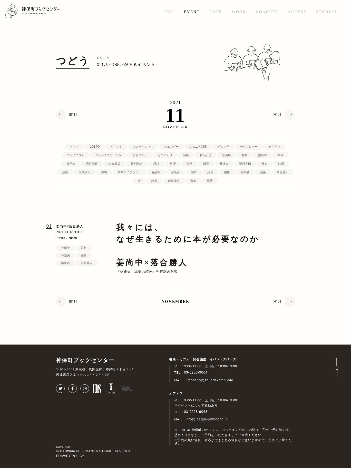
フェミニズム (76, 155)
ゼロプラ (223, 146)
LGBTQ (95, 146)
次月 (277, 115)
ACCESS (297, 12)
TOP (169, 12)
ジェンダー (171, 146)
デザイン (274, 146)
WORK (239, 12)
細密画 (175, 172)
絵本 (194, 172)
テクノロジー (249, 146)
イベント (116, 146)
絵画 (210, 172)
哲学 (244, 155)
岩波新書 (92, 163)
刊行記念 (205, 155)
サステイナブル (143, 146)
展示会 (71, 163)
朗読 (206, 163)
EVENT (192, 12)
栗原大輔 (245, 163)
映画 (189, 163)
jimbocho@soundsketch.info (209, 380)
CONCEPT (267, 12)
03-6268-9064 (196, 372)
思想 (156, 163)
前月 (73, 115)
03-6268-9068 (196, 412)
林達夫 (224, 163)
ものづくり (165, 155)
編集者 (245, 172)
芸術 (263, 172)
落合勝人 (282, 172)
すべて (74, 146)
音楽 (193, 181)
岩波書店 (114, 163)
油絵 (65, 172)
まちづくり (139, 155)
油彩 (281, 163)
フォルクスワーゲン (108, 155)
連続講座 (174, 181)
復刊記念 (137, 163)
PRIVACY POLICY (70, 456)
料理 (173, 163)
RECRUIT (326, 12)
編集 (227, 172)
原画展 (226, 155)
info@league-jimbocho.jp (207, 419)
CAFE (216, 12)
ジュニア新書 (198, 146)
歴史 (264, 163)
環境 (104, 172)
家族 (280, 155)
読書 (154, 181)
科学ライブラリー (129, 172)
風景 (210, 181)
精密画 (156, 172)
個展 (186, 155)
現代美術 (84, 172)
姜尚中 (262, 155)
